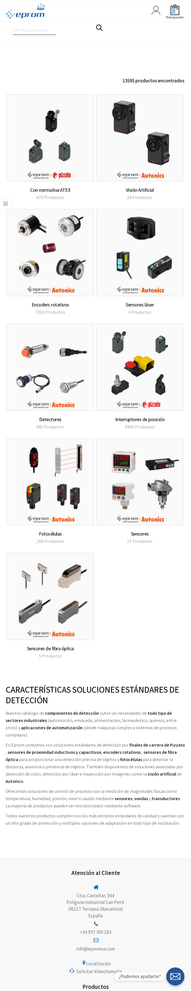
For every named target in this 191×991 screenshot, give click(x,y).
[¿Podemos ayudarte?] (175, 976)
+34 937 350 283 (95, 932)
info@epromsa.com (95, 949)
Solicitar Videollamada (99, 971)
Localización (98, 964)
